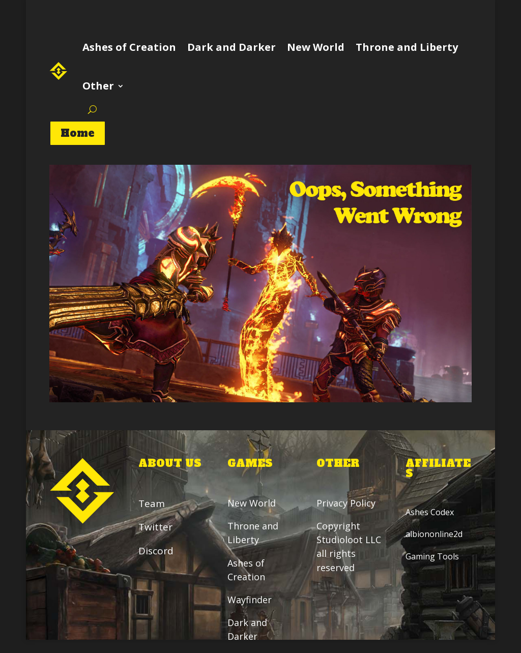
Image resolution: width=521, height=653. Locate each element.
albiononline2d (434, 534)
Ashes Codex (430, 512)
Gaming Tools (432, 556)
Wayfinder (249, 599)
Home (78, 133)
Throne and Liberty (407, 47)
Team (151, 503)
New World (315, 47)
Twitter (155, 527)
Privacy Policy (347, 503)
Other (98, 86)
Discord (155, 550)
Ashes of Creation (129, 47)
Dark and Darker (231, 47)
